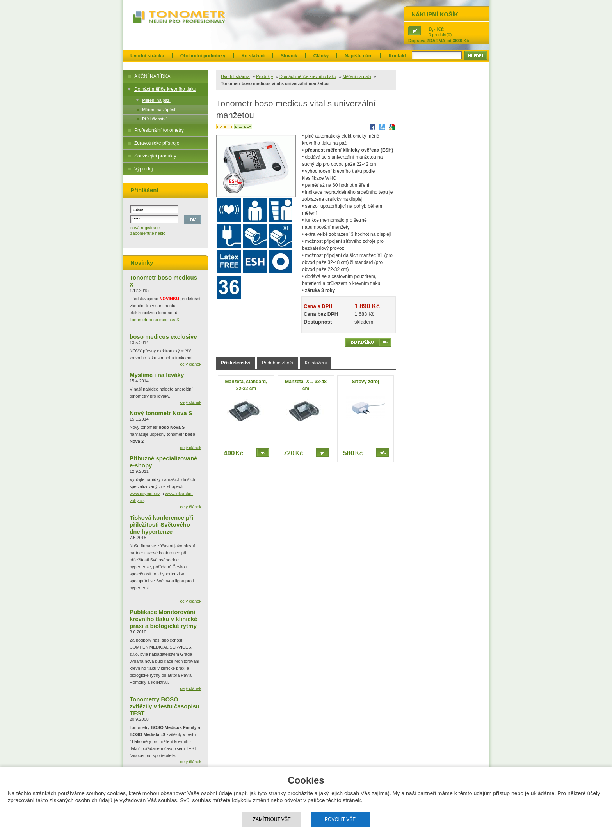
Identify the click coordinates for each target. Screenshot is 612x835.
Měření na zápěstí (159, 109)
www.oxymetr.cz (145, 493)
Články (321, 55)
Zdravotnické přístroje (156, 143)
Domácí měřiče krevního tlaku (165, 89)
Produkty (264, 76)
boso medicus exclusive (163, 336)
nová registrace (145, 227)
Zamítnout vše (272, 819)
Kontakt (397, 55)
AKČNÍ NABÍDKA (152, 76)
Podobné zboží (277, 363)
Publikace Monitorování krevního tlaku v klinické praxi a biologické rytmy (163, 619)
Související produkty (155, 156)
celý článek (190, 364)
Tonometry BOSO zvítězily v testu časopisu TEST (164, 706)
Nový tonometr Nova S (161, 413)
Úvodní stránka (147, 55)
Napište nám (358, 55)
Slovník (289, 55)
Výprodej (143, 169)
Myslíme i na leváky (157, 375)
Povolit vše (340, 819)
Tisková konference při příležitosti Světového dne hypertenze (161, 524)
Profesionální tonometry (159, 130)
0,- (432, 29)
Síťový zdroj (365, 381)
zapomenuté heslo (147, 233)
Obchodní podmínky (203, 55)
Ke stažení (253, 55)
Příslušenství (154, 119)
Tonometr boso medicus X (154, 319)
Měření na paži (156, 100)
